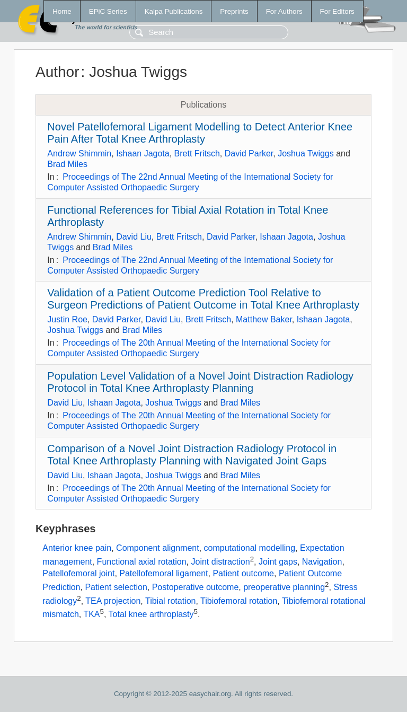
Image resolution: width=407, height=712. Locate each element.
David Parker (249, 153)
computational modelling (250, 547)
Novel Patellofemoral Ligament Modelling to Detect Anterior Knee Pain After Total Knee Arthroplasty (199, 133)
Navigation (322, 561)
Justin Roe (67, 319)
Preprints (234, 11)
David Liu (134, 236)
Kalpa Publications (174, 11)
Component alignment (157, 547)
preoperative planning (284, 587)
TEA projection (112, 600)
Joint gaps (278, 561)
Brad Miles (67, 164)
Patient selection (116, 587)
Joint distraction (220, 561)
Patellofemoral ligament (163, 573)
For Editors (337, 11)
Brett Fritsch (197, 153)
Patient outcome (243, 573)
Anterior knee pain (76, 547)
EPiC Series (108, 11)
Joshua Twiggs (306, 153)
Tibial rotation (170, 600)
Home (62, 11)
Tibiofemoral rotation (238, 600)
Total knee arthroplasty (151, 614)
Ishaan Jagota (143, 153)
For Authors (284, 11)
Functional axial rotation (142, 561)
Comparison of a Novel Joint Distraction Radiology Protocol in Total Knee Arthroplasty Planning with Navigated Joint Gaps (192, 455)
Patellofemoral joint (78, 573)
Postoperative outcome (195, 587)
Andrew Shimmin (79, 153)
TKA (91, 614)
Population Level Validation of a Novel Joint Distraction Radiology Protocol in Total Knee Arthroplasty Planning (200, 382)
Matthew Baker (264, 319)
